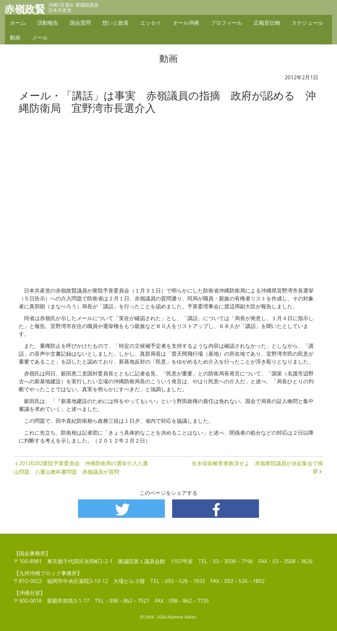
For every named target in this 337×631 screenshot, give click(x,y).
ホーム (18, 23)
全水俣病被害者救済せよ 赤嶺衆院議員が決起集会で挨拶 (257, 467)
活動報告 (47, 23)
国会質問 (80, 23)
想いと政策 (115, 23)
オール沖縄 (186, 23)
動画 (15, 38)
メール (40, 38)
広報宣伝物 (267, 23)
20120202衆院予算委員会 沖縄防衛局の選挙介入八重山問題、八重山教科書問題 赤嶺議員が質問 (81, 467)
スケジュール (307, 23)
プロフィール (226, 23)
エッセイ (150, 23)
